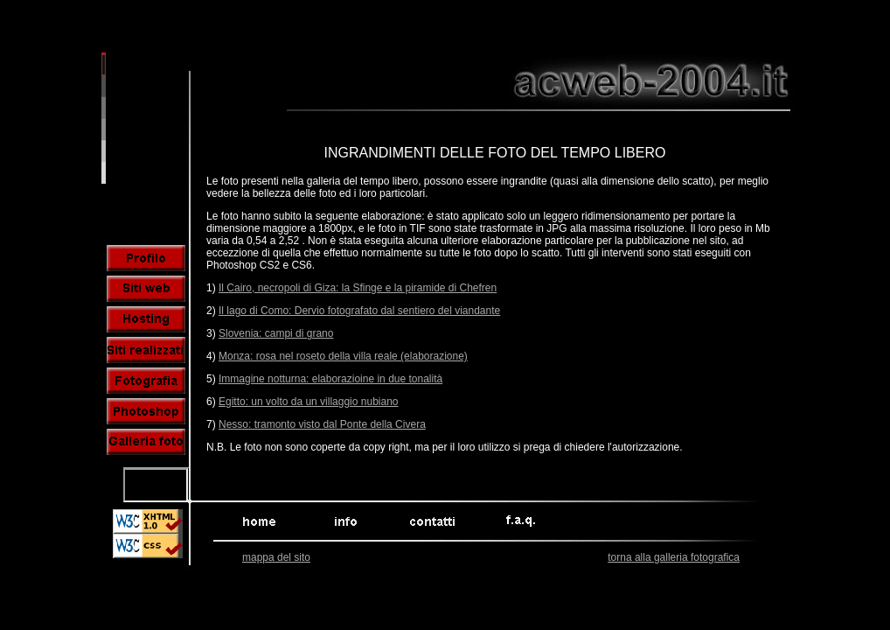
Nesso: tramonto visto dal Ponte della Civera (322, 424)
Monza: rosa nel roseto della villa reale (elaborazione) (343, 356)
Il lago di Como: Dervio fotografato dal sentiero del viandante (359, 310)
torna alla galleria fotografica (674, 557)
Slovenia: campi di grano (276, 333)
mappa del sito (276, 557)
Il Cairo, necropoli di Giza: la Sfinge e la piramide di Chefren (358, 288)
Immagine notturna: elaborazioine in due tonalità (330, 379)
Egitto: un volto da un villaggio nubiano (308, 402)
